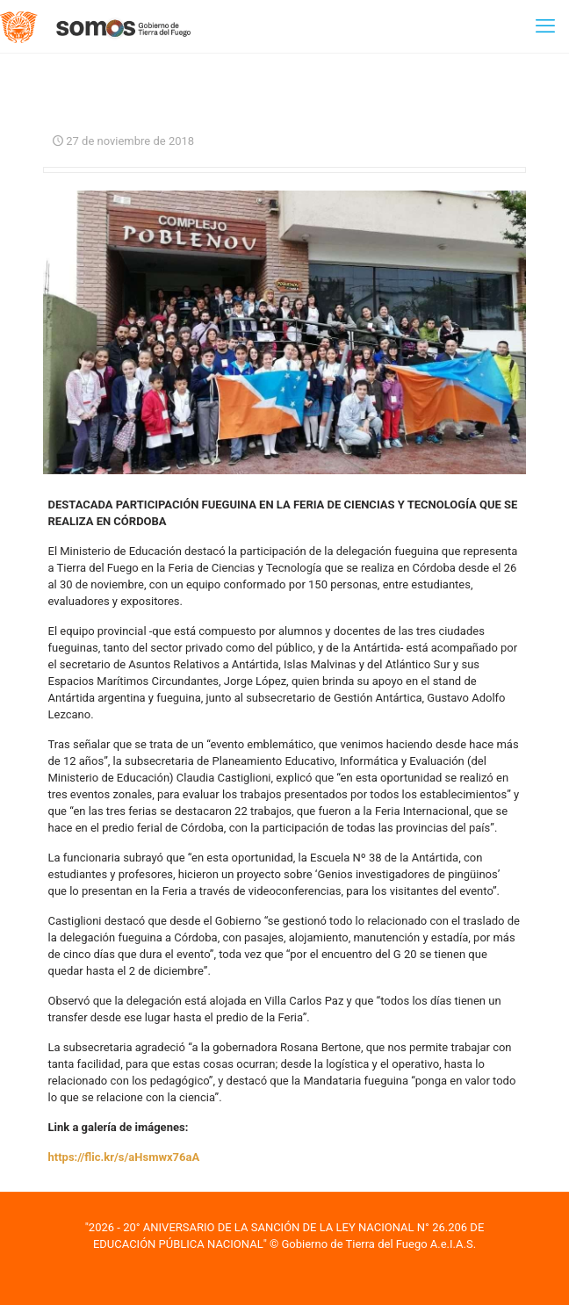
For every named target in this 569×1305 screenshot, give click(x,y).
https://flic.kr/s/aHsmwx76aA (124, 1157)
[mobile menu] (545, 26)
